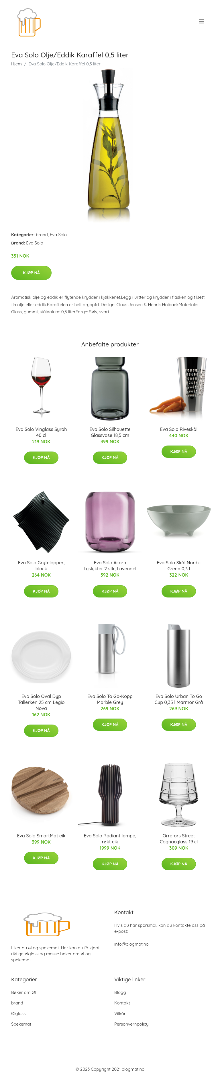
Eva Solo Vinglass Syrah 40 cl (41, 432)
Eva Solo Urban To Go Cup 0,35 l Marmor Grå (179, 699)
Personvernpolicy (131, 1024)
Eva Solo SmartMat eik (41, 836)
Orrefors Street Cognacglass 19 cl (179, 839)
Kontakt (122, 1003)
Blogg (120, 992)
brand (42, 234)
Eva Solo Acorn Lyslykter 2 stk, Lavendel (110, 565)
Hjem (16, 64)
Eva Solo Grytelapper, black (41, 565)
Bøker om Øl (23, 992)
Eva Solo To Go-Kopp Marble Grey (110, 699)
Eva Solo (58, 234)
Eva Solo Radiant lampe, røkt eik (110, 839)
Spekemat (21, 1024)
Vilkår (119, 1013)
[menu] (202, 21)
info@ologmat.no (131, 944)
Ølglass (18, 1013)
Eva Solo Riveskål (179, 429)
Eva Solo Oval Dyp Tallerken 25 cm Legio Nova (41, 702)
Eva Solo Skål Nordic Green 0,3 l (179, 565)
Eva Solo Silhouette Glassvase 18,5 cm (109, 432)
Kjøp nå (31, 272)
